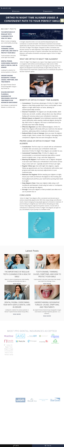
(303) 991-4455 (6, 8)
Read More (17, 284)
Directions (15, 11)
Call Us (16, 445)
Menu (59, 8)
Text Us (48, 445)
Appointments (48, 11)
